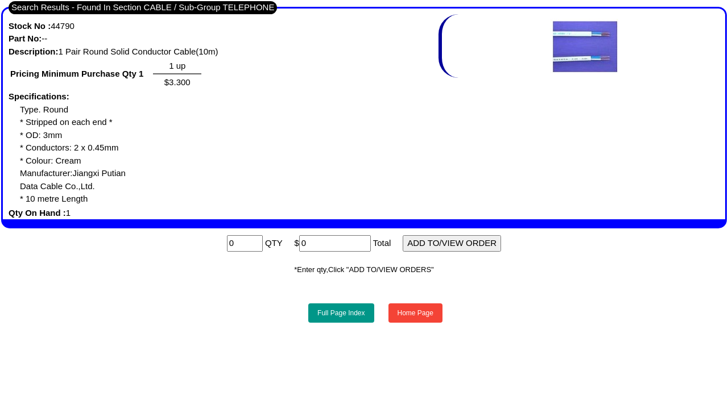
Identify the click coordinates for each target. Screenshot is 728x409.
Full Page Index (341, 313)
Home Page (415, 313)
